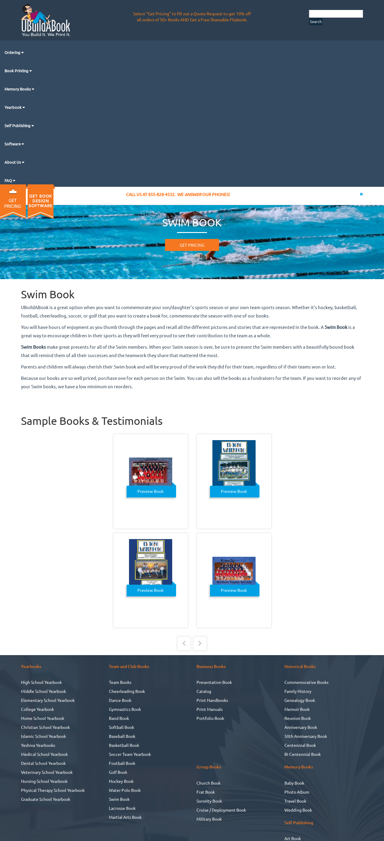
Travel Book (295, 801)
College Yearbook (37, 709)
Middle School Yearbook (43, 691)
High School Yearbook (41, 682)
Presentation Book (214, 682)
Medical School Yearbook (44, 754)
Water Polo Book (125, 790)
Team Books (120, 682)
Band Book (119, 718)
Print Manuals (209, 709)
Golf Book (118, 772)
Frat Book (205, 792)
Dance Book (120, 700)
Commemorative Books (306, 682)
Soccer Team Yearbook (130, 754)
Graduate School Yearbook (45, 799)
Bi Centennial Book (302, 754)
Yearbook (13, 107)
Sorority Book (209, 801)
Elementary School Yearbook (48, 700)
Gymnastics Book (125, 709)
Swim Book (119, 799)
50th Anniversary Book (305, 736)
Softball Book (121, 727)
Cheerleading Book (127, 691)
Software (13, 143)
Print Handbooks (212, 700)
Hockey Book (121, 781)
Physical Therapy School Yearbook (53, 790)
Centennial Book (300, 745)
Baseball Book (122, 736)
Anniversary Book (300, 727)
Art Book (292, 838)
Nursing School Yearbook (44, 781)
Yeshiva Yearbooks (38, 745)
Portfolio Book (210, 718)
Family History (297, 691)
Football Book (122, 763)
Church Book (208, 783)
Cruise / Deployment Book (221, 810)
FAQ (8, 180)
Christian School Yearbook (45, 727)
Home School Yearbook (42, 718)
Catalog (203, 691)
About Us (13, 162)
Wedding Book (298, 810)
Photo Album (296, 792)
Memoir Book (297, 709)
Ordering (12, 52)
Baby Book (294, 783)
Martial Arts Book (125, 817)
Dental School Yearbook (43, 763)
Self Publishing (18, 125)
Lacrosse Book (122, 808)
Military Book (209, 819)
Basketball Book (124, 745)
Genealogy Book (299, 700)
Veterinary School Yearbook (47, 772)
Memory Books (18, 88)
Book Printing (16, 70)
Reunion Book (297, 718)
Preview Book (150, 491)
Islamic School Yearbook (43, 736)
